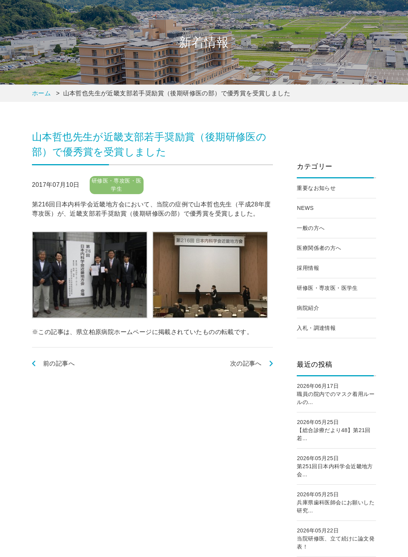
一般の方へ (310, 228)
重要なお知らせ (316, 188)
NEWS (305, 208)
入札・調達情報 (316, 328)
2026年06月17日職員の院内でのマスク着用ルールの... (336, 394)
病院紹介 (308, 308)
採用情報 (308, 268)
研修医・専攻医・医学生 (327, 288)
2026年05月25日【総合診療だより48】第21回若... (333, 430)
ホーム (41, 93)
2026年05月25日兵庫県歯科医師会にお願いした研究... (336, 502)
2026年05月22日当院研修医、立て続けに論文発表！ (336, 538)
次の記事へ (246, 363)
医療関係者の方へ (319, 248)
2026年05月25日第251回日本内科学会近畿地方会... (335, 466)
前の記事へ (59, 363)
